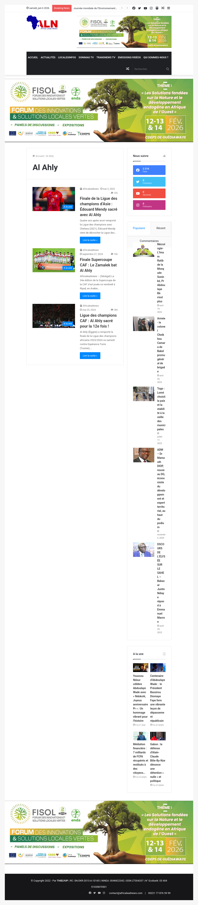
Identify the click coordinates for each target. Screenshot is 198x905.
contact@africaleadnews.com (126, 893)
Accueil (33, 57)
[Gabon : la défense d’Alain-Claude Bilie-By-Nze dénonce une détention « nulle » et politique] (158, 736)
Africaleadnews (91, 189)
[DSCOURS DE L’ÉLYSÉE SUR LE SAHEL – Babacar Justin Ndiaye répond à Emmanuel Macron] (143, 549)
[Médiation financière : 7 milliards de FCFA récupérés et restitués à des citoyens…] (140, 736)
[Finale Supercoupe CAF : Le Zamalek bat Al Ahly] (53, 260)
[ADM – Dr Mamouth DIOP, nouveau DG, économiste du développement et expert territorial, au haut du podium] (143, 455)
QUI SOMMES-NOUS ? (155, 57)
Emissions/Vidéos (129, 57)
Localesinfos (67, 57)
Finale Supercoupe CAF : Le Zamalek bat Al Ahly (98, 265)
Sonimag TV (86, 57)
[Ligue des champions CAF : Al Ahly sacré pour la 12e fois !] (53, 316)
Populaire (139, 228)
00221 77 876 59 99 (159, 893)
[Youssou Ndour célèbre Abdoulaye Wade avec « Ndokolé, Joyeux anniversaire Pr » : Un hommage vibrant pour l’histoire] (140, 667)
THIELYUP (62, 880)
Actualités (48, 57)
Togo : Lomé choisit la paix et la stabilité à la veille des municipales (161, 409)
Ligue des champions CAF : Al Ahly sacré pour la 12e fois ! (98, 321)
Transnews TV (105, 57)
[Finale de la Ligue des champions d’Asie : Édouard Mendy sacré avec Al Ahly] (53, 199)
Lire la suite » (90, 240)
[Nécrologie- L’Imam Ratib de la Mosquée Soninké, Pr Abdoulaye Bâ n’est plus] (143, 249)
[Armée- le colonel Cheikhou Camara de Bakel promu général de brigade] (143, 323)
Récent (160, 228)
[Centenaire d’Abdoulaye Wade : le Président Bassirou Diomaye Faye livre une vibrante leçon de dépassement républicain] (158, 667)
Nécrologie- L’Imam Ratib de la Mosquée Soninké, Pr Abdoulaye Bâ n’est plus (161, 273)
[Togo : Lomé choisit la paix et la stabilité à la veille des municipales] (143, 394)
